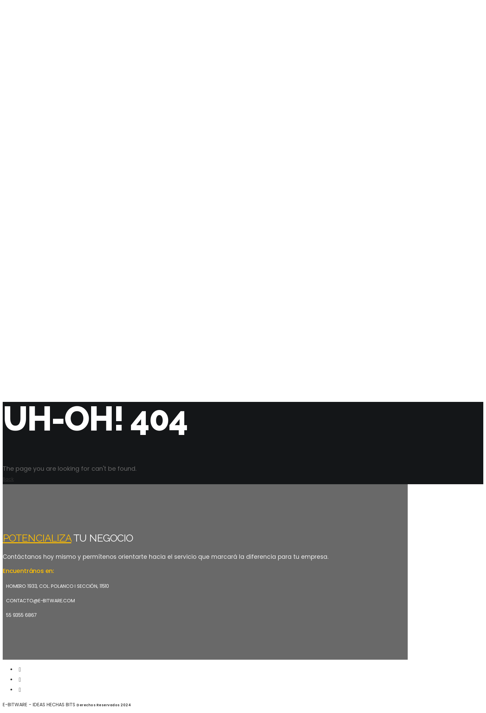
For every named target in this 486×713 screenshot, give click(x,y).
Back (8, 479)
